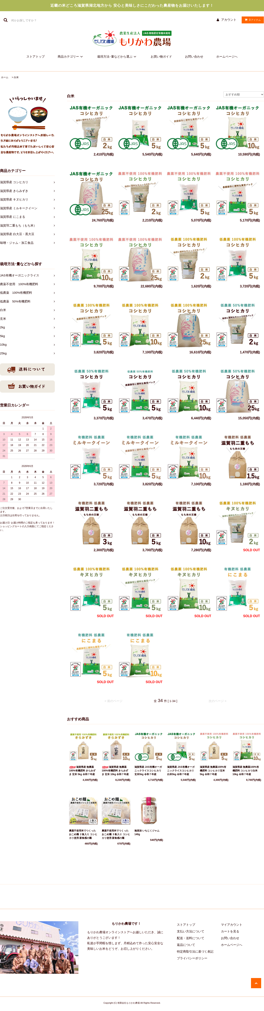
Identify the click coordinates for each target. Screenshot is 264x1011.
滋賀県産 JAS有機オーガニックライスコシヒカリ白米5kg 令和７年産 (181, 771)
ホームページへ (227, 56)
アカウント (228, 19)
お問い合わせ (194, 56)
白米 (16, 77)
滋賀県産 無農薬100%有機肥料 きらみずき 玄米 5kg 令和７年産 (82, 771)
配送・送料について (190, 938)
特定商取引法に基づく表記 (195, 951)
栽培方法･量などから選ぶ (117, 56)
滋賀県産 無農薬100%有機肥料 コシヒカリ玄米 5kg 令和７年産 (213, 771)
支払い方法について (190, 931)
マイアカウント (231, 924)
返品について (186, 944)
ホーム (4, 77)
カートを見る (230, 931)
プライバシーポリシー (192, 958)
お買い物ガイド (161, 56)
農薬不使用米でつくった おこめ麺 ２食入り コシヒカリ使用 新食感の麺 (83, 834)
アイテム (252, 19)
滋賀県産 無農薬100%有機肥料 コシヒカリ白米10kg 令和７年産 (246, 771)
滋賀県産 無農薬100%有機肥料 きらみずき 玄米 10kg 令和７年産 (115, 771)
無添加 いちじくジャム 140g (148, 832)
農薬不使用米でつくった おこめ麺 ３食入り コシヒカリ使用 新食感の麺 (116, 834)
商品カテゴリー (71, 56)
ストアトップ (35, 56)
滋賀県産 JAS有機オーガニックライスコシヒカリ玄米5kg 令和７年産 (148, 771)
